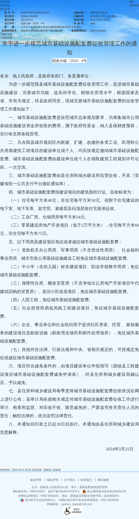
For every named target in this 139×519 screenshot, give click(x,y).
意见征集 (5, 5)
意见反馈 (5, 9)
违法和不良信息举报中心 (38, 500)
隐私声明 (53, 479)
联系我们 (87, 479)
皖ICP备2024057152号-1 (64, 491)
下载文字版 (6, 34)
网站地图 (103, 479)
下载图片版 (6, 37)
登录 (131, 1)
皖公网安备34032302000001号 (104, 491)
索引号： (10, 12)
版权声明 (36, 479)
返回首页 (134, 5)
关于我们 (70, 479)
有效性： (80, 23)
